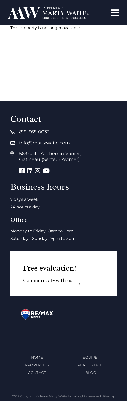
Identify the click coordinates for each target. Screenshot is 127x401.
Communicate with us (47, 280)
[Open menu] (115, 12)
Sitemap (108, 396)
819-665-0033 (34, 132)
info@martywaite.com (44, 143)
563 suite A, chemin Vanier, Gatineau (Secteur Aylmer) (50, 156)
